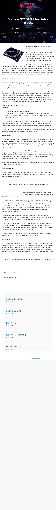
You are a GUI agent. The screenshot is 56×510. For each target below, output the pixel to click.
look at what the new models (35, 72)
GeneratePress (36, 358)
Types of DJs (12, 323)
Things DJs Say (13, 346)
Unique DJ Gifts (13, 311)
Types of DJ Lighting (16, 335)
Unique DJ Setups (15, 299)
